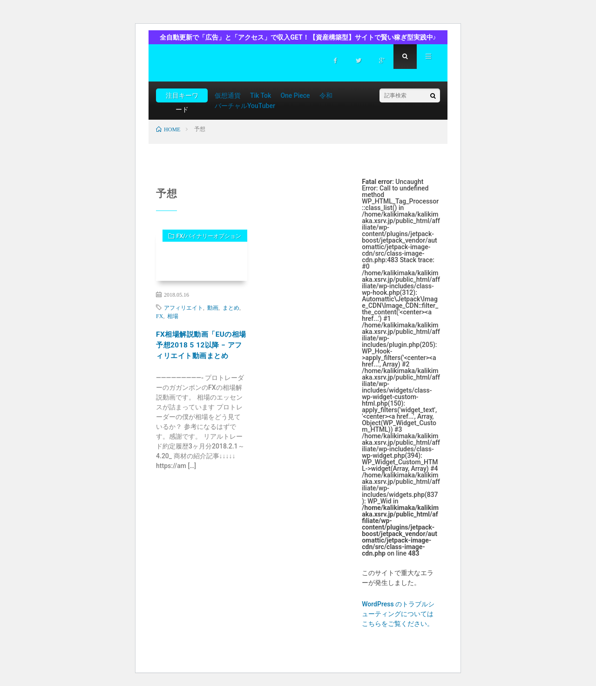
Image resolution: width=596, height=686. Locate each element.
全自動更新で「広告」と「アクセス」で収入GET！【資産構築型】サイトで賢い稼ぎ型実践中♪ (298, 37)
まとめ (231, 307)
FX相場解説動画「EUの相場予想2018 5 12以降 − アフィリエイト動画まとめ (201, 354)
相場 (172, 316)
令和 (325, 95)
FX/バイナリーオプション (201, 240)
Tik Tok (260, 95)
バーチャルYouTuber (245, 105)
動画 (212, 307)
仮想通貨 (228, 95)
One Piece (295, 95)
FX (159, 316)
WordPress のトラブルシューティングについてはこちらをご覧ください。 (398, 613)
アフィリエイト (183, 307)
